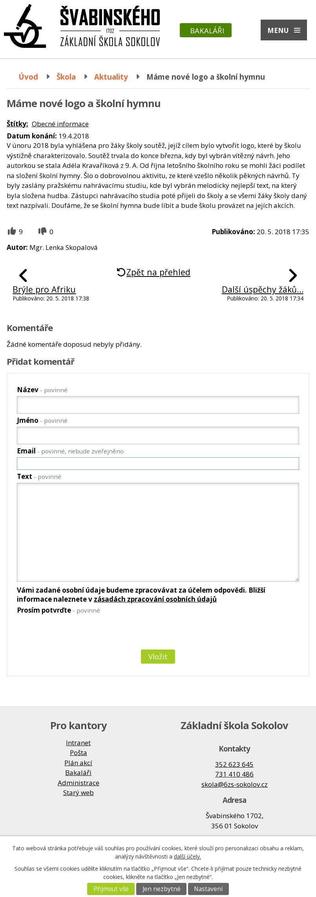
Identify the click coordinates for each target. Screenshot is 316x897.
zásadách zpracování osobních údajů (155, 599)
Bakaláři (207, 30)
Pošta (78, 752)
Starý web (78, 792)
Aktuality (111, 77)
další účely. (187, 856)
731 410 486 (234, 774)
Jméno (42, 420)
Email (70, 450)
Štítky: (17, 123)
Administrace (78, 782)
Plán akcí (78, 762)
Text (39, 476)
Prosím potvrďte (58, 610)
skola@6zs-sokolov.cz (234, 784)
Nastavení (208, 889)
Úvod (28, 77)
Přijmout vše (111, 889)
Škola (66, 77)
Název (42, 389)
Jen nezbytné (161, 889)
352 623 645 (234, 764)
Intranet (78, 742)
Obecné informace (60, 123)
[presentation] (76, 633)
